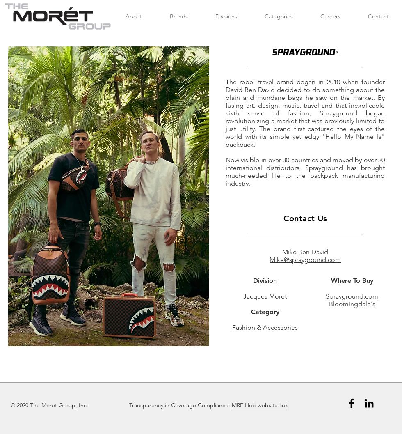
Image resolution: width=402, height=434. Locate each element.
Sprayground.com (352, 296)
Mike (277, 260)
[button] (108, 196)
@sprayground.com (312, 260)
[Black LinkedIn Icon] (369, 403)
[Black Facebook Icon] (351, 403)
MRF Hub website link (260, 405)
